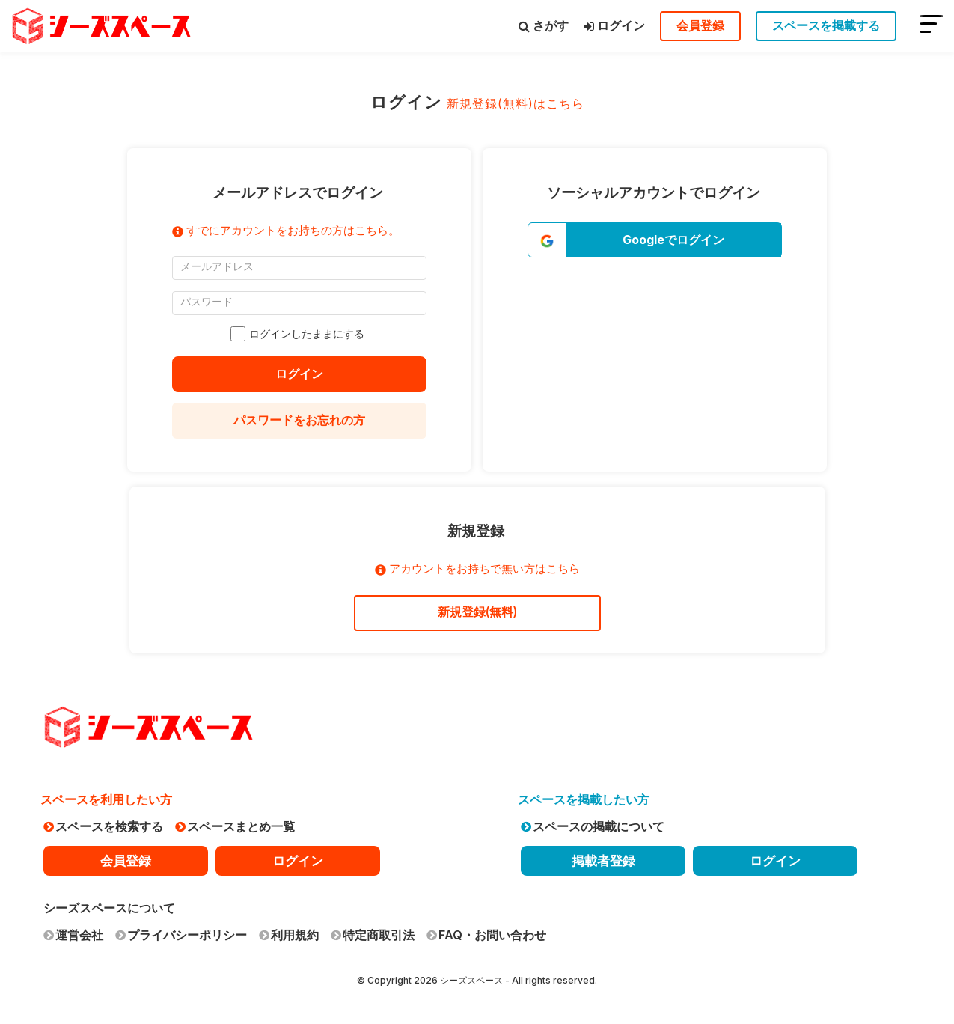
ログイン (614, 25)
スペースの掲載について (592, 826)
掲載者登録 (603, 860)
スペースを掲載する (826, 25)
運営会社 (73, 934)
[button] (655, 239)
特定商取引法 (373, 934)
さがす (544, 25)
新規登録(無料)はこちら (515, 103)
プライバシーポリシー (181, 934)
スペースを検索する (103, 826)
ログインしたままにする (299, 333)
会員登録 (700, 25)
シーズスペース (471, 980)
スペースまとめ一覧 (235, 826)
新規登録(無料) (477, 612)
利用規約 (289, 934)
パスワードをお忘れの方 (299, 419)
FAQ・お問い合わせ (486, 934)
